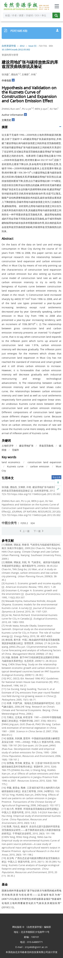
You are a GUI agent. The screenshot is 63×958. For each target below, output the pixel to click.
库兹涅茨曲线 (46, 445)
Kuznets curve (15, 466)
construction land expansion (44, 462)
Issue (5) (32, 45)
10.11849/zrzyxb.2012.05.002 (16, 49)
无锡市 (15, 449)
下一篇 (39, 531)
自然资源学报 (9, 45)
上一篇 (24, 531)
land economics (11, 462)
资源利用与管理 (10, 54)
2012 (22, 45)
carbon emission (39, 466)
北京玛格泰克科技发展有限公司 (31, 952)
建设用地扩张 (26, 445)
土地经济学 (8, 445)
